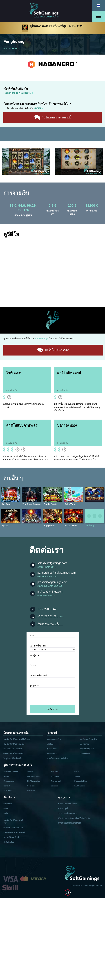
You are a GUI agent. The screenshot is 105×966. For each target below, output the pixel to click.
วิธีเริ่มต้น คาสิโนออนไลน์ (13, 827)
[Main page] (46, 11)
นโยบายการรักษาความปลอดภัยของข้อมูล (74, 818)
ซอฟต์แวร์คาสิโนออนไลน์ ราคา (13, 821)
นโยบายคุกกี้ (63, 808)
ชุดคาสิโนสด (51, 748)
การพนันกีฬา (51, 753)
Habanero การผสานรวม (17, 92)
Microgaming (8, 781)
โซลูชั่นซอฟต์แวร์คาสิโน (12, 758)
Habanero (13, 48)
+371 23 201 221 (47, 616)
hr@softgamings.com (50, 591)
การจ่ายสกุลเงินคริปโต (88, 739)
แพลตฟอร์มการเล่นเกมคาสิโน (14, 832)
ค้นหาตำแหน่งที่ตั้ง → (50, 623)
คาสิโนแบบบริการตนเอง (12, 748)
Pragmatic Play (80, 781)
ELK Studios (79, 785)
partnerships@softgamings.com (56, 572)
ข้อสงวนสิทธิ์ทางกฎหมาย (67, 813)
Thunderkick (56, 781)
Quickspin (31, 785)
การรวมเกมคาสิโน (54, 739)
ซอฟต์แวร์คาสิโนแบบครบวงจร (14, 744)
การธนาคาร (84, 744)
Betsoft (6, 776)
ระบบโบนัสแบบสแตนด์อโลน (57, 758)
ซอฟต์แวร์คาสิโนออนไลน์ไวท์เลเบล (16, 739)
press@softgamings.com (52, 581)
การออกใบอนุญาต (87, 748)
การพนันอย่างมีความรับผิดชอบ (69, 822)
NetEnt (30, 771)
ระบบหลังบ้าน (85, 753)
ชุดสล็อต (50, 744)
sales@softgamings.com (52, 562)
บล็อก (5, 808)
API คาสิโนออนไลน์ (11, 837)
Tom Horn (7, 790)
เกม (5, 48)
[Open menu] (98, 16)
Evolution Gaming (10, 771)
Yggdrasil (55, 776)
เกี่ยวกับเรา (7, 803)
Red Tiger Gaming (34, 776)
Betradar (54, 785)
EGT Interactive (33, 781)
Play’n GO (55, 771)
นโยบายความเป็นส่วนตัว (67, 803)
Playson (77, 771)
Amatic (77, 776)
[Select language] (98, 5)
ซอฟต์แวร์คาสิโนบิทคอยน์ (13, 753)
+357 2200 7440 (47, 608)
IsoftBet (6, 785)
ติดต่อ (5, 813)
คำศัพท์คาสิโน (8, 842)
